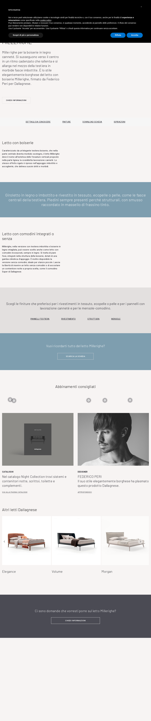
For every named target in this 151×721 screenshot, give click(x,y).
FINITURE (66, 122)
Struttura (93, 319)
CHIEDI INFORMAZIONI (16, 100)
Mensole (115, 319)
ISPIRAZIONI (119, 122)
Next (140, 541)
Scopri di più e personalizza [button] (26, 35)
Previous (4, 541)
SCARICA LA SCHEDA (75, 356)
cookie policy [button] (45, 20)
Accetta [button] (134, 35)
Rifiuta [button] (118, 35)
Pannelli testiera (40, 319)
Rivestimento (68, 319)
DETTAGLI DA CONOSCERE (38, 122)
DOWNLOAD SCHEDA (92, 122)
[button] (141, 6)
